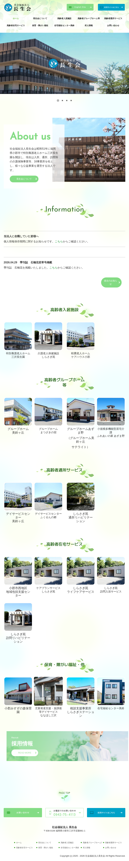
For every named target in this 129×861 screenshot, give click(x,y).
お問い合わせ (113, 25)
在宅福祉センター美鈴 (64, 25)
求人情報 (89, 25)
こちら (59, 241)
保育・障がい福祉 (40, 25)
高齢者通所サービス (113, 18)
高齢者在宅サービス (16, 25)
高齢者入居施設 (64, 18)
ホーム (16, 18)
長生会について (40, 18)
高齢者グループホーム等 (89, 18)
